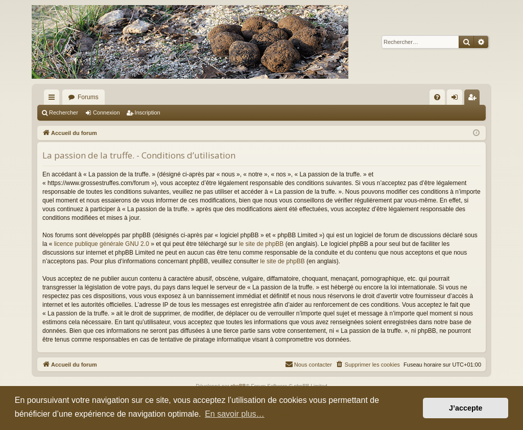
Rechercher (63, 112)
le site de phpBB (261, 243)
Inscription (147, 112)
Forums (88, 97)
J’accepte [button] (466, 408)
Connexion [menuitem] (456, 99)
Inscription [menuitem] (474, 99)
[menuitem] (437, 97)
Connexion (106, 112)
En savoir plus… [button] (235, 414)
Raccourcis (53, 99)
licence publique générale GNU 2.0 (101, 243)
